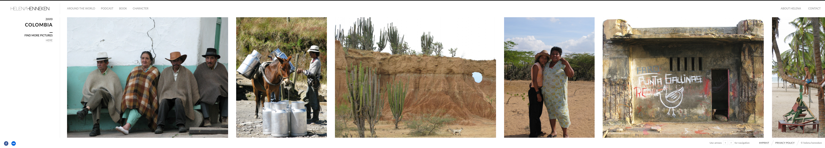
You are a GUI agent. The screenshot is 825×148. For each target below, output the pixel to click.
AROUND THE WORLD (81, 8)
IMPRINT (764, 142)
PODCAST (107, 8)
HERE (49, 40)
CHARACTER (140, 8)
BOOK (123, 8)
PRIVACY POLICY (784, 142)
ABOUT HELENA (791, 8)
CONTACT (814, 8)
